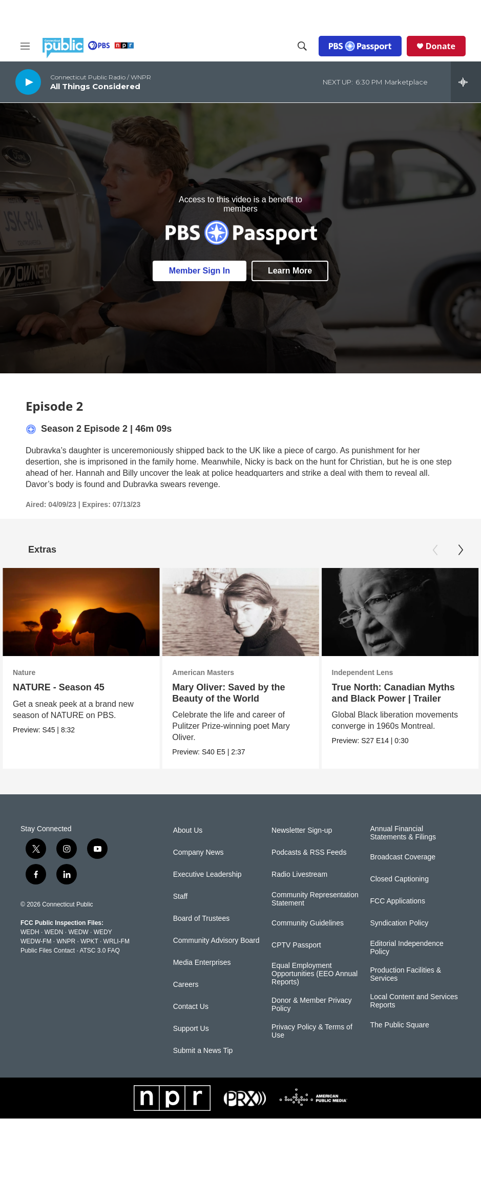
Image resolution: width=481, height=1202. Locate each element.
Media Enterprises (202, 962)
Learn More (290, 270)
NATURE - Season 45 (58, 687)
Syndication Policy (399, 923)
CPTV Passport (296, 945)
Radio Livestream (299, 874)
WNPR (65, 941)
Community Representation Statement (315, 899)
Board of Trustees (201, 918)
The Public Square (399, 1025)
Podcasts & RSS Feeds (308, 852)
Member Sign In (199, 270)
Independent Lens (381, 672)
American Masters (214, 672)
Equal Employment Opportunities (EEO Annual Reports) (314, 974)
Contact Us (190, 1006)
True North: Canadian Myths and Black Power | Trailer (411, 692)
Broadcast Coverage (403, 857)
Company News (198, 852)
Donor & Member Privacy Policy (311, 1005)
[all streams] (466, 81)
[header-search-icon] (302, 46)
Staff (180, 896)
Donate (440, 46)
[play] (28, 81)
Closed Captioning (399, 879)
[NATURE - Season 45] (81, 612)
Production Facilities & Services (406, 974)
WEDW (78, 932)
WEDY (103, 932)
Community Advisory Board (216, 940)
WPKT (89, 941)
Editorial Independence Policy (407, 948)
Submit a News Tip (203, 1051)
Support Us (191, 1028)
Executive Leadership (207, 874)
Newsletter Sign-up (301, 830)
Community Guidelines (307, 923)
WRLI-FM (116, 941)
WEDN (54, 932)
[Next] (460, 550)
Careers (186, 984)
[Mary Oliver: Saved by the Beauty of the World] (251, 612)
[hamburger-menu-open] (25, 46)
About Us (188, 830)
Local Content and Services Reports (414, 1001)
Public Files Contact (47, 950)
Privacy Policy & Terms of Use (311, 1031)
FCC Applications (397, 901)
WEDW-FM (35, 941)
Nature (24, 672)
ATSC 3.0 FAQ (99, 950)
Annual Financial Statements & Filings (403, 833)
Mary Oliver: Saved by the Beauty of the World (239, 692)
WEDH (29, 932)
